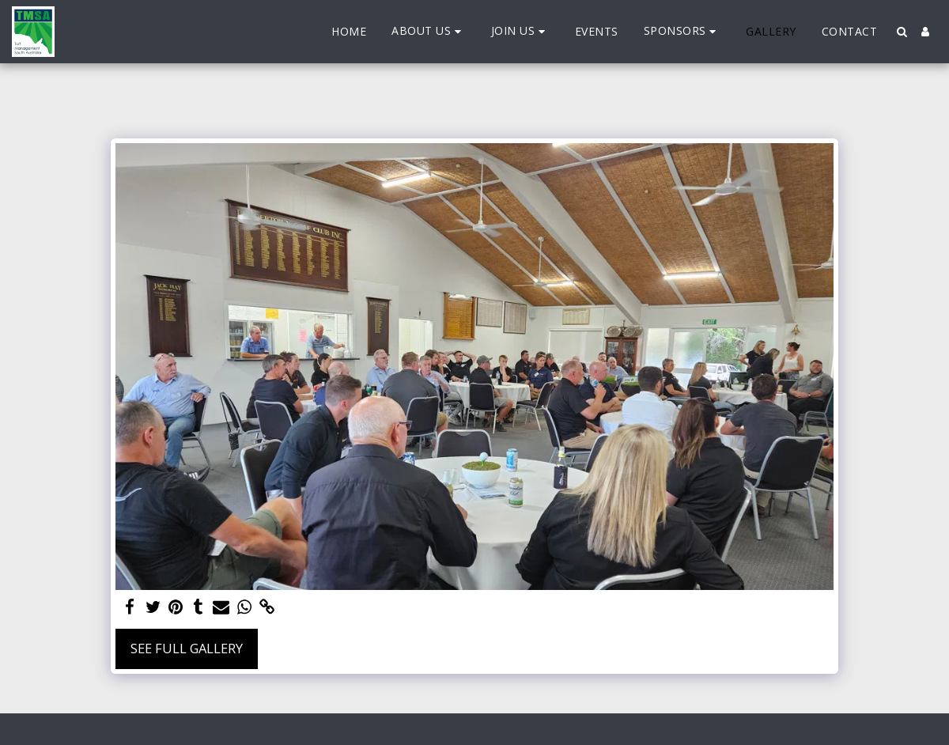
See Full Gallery (186, 648)
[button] (429, 31)
